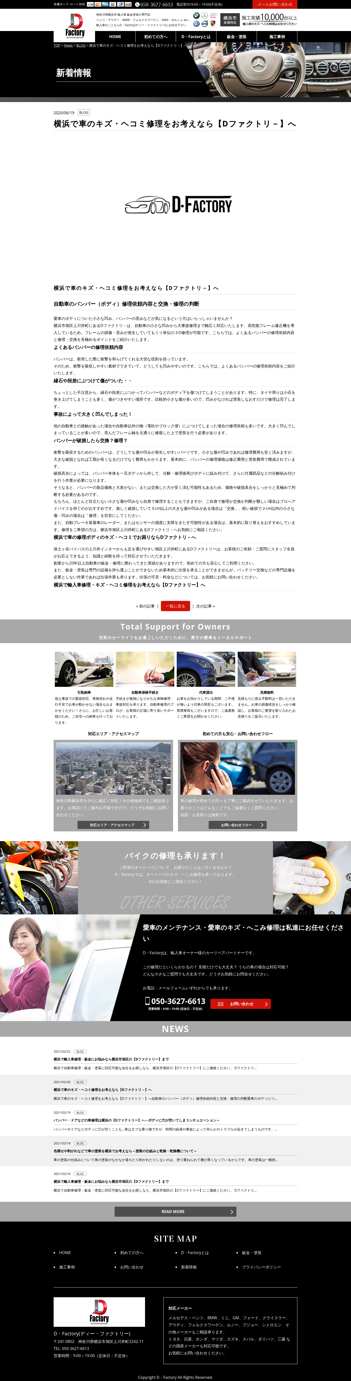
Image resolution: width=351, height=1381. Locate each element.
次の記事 (204, 606)
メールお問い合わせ (274, 4)
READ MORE (173, 1211)
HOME (115, 36)
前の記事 (147, 606)
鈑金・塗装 (236, 36)
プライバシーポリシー (261, 1267)
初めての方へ (155, 36)
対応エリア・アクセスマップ (112, 825)
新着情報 (189, 1267)
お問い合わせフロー (236, 825)
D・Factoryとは (196, 36)
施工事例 (277, 36)
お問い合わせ (242, 1003)
